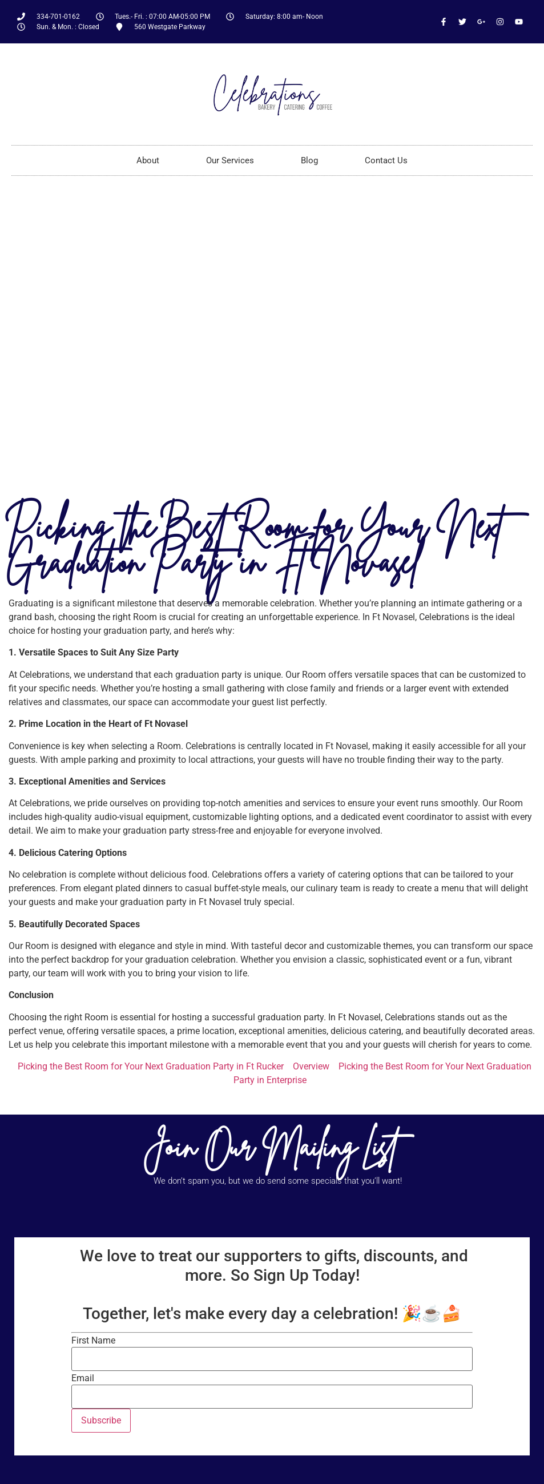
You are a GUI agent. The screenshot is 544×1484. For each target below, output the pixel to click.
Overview (311, 1066)
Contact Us (386, 160)
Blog (309, 160)
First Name (93, 1340)
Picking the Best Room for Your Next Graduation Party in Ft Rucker (151, 1066)
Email (82, 1378)
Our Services (230, 160)
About (147, 160)
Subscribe (101, 1420)
